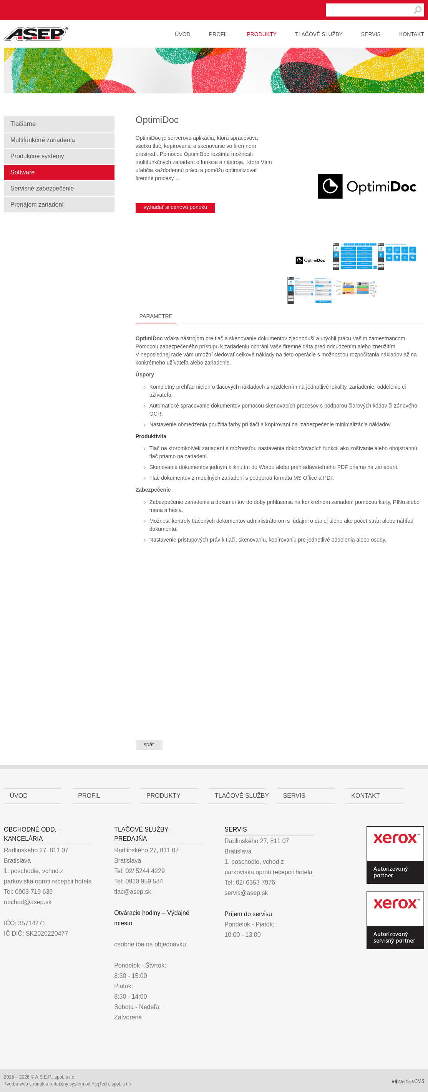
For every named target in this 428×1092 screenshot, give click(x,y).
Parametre (156, 316)
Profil (219, 34)
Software (22, 172)
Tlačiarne (23, 124)
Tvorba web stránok (24, 1084)
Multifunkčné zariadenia (42, 140)
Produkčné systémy (37, 156)
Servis (371, 34)
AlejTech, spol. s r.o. (112, 1084)
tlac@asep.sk (132, 891)
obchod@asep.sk (27, 902)
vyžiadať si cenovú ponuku (175, 207)
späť (149, 744)
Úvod (182, 34)
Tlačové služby (319, 34)
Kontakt (411, 34)
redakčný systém (67, 1084)
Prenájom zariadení (37, 204)
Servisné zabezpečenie (42, 188)
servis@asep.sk (246, 893)
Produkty (262, 34)
